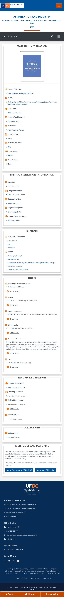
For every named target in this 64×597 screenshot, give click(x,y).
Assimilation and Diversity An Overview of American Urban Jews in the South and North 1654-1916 (32, 103)
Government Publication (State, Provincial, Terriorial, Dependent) (31, 263)
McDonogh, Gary (14, 220)
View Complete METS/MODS (19, 470)
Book (10, 164)
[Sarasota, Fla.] (13, 121)
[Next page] (52, 594)
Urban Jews (11, 248)
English (10, 155)
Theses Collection (14, 437)
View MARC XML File (45, 470)
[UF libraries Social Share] (52, 36)
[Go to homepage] (29, 594)
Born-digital (15, 266)
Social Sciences (13, 203)
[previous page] (9, 594)
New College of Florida (16, 130)
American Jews (12, 241)
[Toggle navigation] (59, 5)
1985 (9, 147)
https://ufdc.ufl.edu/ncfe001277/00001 (21, 93)
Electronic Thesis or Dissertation (18, 269)
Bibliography (15, 256)
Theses (13, 259)
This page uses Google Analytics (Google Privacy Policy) (32, 578)
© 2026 (32, 588)
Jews (9, 244)
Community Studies (14, 212)
